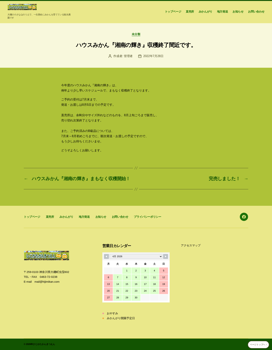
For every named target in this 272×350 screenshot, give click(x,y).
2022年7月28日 (153, 56)
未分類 (136, 34)
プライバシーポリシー (147, 216)
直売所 (190, 11)
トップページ (173, 11)
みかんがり (205, 11)
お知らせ (238, 11)
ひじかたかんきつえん (44, 344)
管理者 (128, 56)
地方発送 (222, 11)
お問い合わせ (256, 11)
